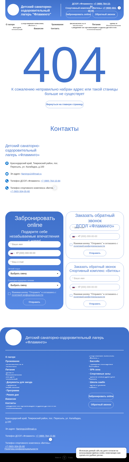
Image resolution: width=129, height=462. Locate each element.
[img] (13, 9)
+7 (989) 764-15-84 (50, 181)
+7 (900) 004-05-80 (20, 191)
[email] (34, 262)
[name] (95, 227)
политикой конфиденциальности (89, 246)
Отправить (95, 253)
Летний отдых (14, 269)
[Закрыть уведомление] (124, 449)
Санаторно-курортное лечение (21, 280)
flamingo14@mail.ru (31, 174)
